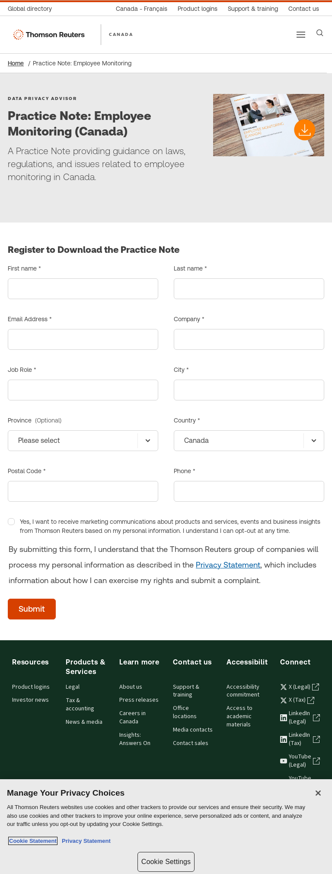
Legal (73, 687)
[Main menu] (300, 34)
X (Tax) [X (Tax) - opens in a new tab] (297, 700)
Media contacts (193, 730)
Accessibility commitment (243, 691)
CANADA (121, 34)
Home (16, 63)
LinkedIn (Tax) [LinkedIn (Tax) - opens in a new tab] (300, 739)
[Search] (319, 32)
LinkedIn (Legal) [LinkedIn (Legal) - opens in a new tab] (300, 718)
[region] (166, 826)
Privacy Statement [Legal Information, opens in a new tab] (85, 841)
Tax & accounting (80, 705)
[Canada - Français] (141, 9)
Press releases (139, 700)
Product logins (31, 687)
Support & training (186, 691)
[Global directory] (32, 9)
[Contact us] (303, 9)
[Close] (318, 793)
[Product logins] (197, 9)
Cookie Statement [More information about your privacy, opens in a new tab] (33, 841)
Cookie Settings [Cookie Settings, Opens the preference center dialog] (166, 861)
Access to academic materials (239, 716)
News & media (84, 722)
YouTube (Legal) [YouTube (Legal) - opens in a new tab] (300, 761)
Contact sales (190, 743)
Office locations (185, 712)
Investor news (30, 700)
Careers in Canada (132, 718)
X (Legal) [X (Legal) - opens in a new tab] (299, 687)
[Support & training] (253, 9)
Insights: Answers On (134, 739)
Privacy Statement (228, 564)
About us (130, 687)
